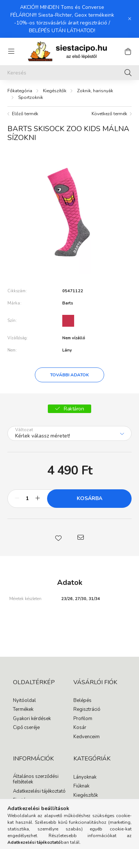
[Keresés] (69, 72)
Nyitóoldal (24, 701)
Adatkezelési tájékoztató (39, 792)
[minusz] (17, 498)
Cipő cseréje (26, 728)
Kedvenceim (86, 737)
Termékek (23, 710)
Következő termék (109, 114)
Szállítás (22, 810)
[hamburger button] (11, 51)
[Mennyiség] (27, 498)
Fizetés (20, 800)
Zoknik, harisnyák (95, 91)
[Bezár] (129, 18)
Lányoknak (84, 777)
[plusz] (37, 498)
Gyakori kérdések (32, 719)
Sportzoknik (30, 97)
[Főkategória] (19, 91)
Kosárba (89, 498)
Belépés (82, 701)
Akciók (80, 805)
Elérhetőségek (28, 819)
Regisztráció (86, 710)
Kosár (79, 728)
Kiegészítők (54, 91)
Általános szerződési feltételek (36, 779)
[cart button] (127, 51)
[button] (58, 537)
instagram (89, 819)
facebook (74, 819)
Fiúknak (81, 786)
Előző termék (25, 114)
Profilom (82, 719)
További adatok (69, 375)
